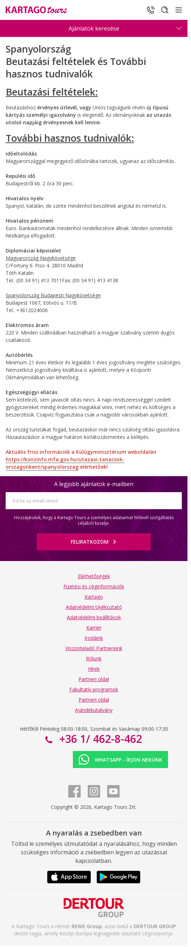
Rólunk (94, 658)
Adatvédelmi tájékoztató (94, 607)
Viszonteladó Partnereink (93, 648)
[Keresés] (165, 10)
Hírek (94, 668)
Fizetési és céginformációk (93, 586)
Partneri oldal (94, 679)
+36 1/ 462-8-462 (99, 738)
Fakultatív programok (93, 689)
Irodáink (94, 638)
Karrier (94, 627)
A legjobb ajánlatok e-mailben (93, 484)
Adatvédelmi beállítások (94, 617)
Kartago (94, 596)
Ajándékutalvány (93, 710)
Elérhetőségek (94, 576)
